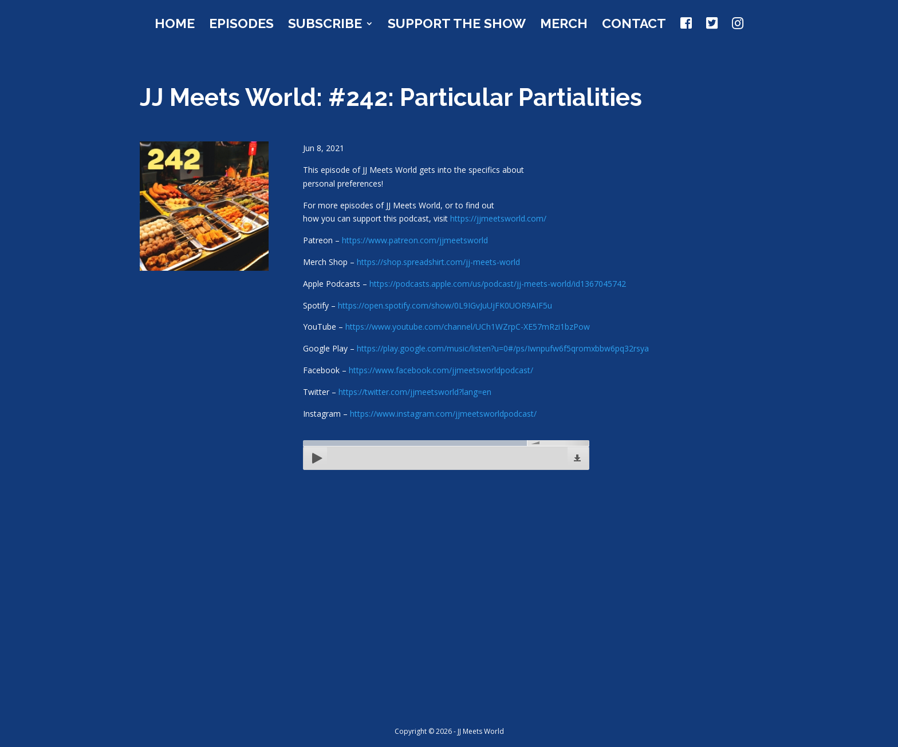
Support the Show (457, 25)
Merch (564, 25)
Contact (634, 25)
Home (175, 25)
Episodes (241, 25)
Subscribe (325, 25)
